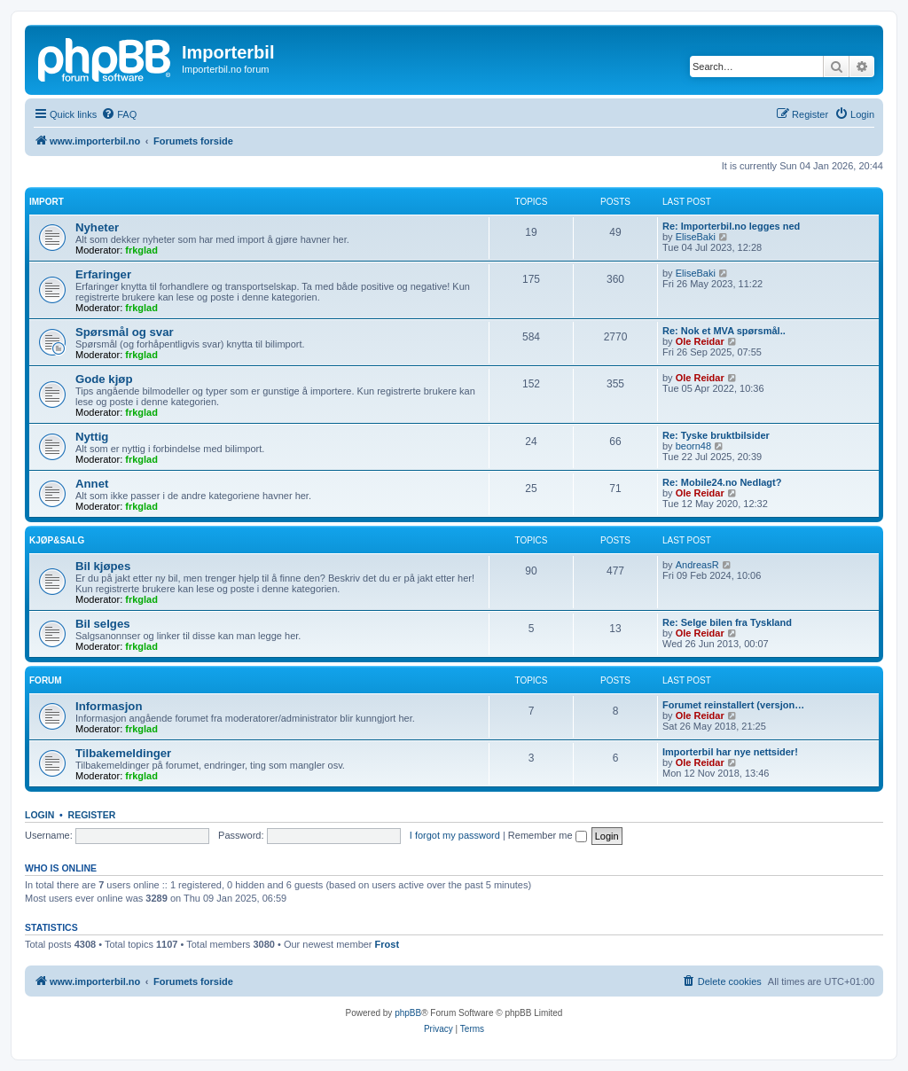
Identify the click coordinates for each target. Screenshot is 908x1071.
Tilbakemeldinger (123, 753)
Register (92, 814)
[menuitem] (119, 114)
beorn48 (693, 446)
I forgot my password (455, 835)
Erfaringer (103, 274)
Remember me (547, 835)
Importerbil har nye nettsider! (730, 752)
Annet (91, 483)
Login (39, 814)
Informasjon (108, 706)
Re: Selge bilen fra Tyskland (727, 622)
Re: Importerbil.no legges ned (731, 226)
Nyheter (97, 227)
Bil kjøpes (102, 566)
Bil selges (102, 623)
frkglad (141, 250)
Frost (387, 944)
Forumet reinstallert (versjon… (733, 705)
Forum (45, 680)
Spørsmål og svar (124, 332)
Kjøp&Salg (56, 540)
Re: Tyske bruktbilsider (716, 435)
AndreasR (697, 564)
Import (46, 202)
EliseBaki (696, 236)
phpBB (408, 1013)
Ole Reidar (700, 341)
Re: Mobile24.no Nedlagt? (721, 482)
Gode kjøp (103, 379)
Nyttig (91, 436)
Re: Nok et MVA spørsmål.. (724, 330)
